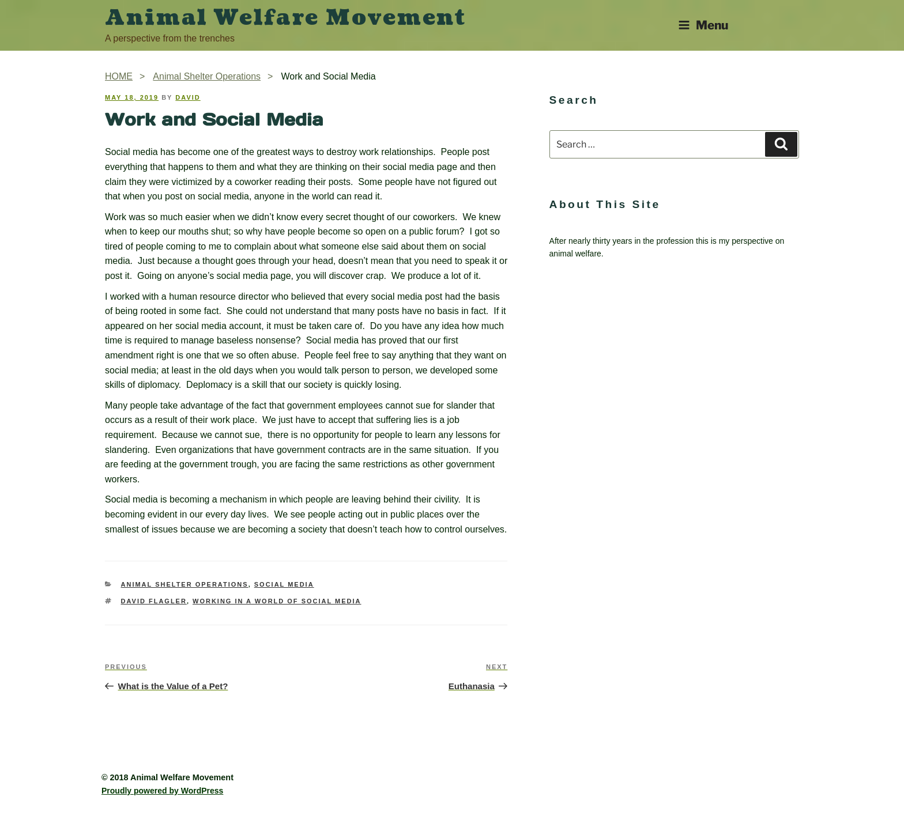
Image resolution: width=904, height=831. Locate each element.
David (187, 97)
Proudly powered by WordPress (162, 790)
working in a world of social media (277, 601)
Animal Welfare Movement (285, 18)
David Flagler (154, 601)
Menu (703, 25)
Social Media (284, 584)
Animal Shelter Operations (184, 584)
